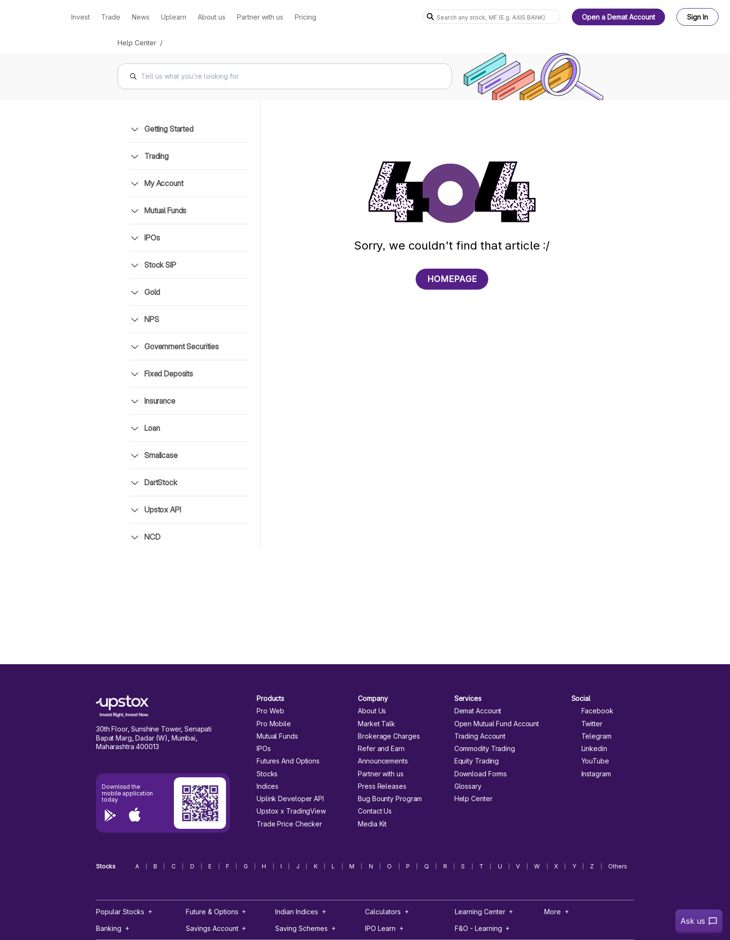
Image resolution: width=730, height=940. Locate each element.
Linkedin (589, 748)
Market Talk (376, 724)
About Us (372, 711)
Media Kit (372, 824)
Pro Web (270, 711)
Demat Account (478, 711)
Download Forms (480, 774)
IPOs (264, 748)
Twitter (586, 724)
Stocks (267, 774)
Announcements (383, 761)
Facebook (592, 711)
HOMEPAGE (452, 279)
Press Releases (382, 786)
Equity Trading (476, 761)
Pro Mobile (274, 724)
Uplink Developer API (290, 799)
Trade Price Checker (289, 824)
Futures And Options (288, 761)
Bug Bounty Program (390, 799)
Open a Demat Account (618, 17)
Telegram (591, 736)
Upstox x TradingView (291, 811)
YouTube (590, 761)
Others (617, 866)
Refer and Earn (381, 748)
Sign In (697, 17)
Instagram (591, 774)
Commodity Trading (484, 748)
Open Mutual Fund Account (496, 724)
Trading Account (479, 736)
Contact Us (375, 811)
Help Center (137, 43)
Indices (268, 786)
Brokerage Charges (388, 736)
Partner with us (380, 774)
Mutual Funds (277, 736)
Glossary (468, 786)
